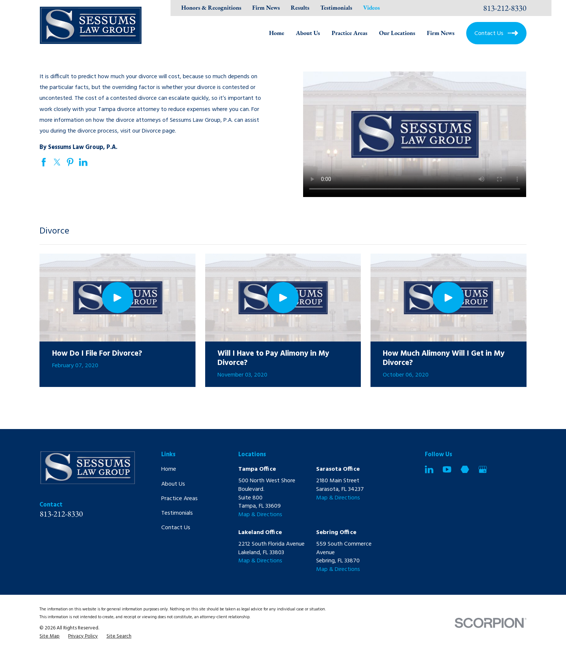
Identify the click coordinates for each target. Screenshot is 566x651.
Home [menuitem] (276, 33)
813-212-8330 (505, 8)
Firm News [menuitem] (440, 33)
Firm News (266, 8)
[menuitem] (49, 636)
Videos (371, 8)
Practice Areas (179, 499)
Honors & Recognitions (211, 8)
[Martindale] (465, 469)
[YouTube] (447, 469)
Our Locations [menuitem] (397, 33)
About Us (173, 484)
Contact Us (175, 528)
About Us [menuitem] (308, 33)
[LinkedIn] (429, 469)
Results (300, 8)
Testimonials (336, 8)
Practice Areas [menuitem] (350, 33)
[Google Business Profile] (482, 469)
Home (168, 469)
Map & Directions (260, 515)
